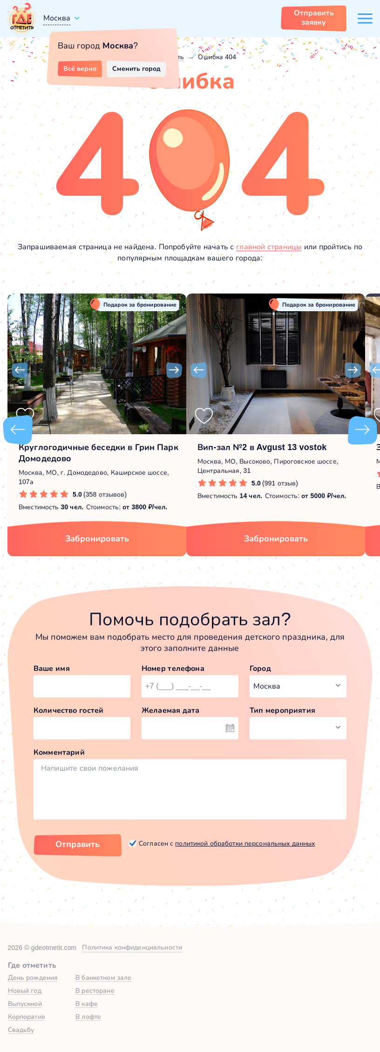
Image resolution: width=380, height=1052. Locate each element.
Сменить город (136, 68)
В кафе (86, 1003)
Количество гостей (68, 710)
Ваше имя (52, 668)
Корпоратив (26, 1016)
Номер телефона (173, 668)
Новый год (24, 990)
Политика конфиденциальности (132, 947)
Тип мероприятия (282, 710)
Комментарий (59, 752)
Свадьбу (21, 1029)
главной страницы (269, 247)
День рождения (33, 977)
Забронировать (97, 538)
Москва (56, 18)
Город (260, 668)
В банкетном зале (103, 977)
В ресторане (94, 990)
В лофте (88, 1016)
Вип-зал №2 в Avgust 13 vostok (261, 447)
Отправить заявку (314, 17)
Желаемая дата (171, 710)
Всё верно (79, 68)
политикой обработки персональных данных (245, 843)
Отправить (77, 844)
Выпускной (25, 1003)
